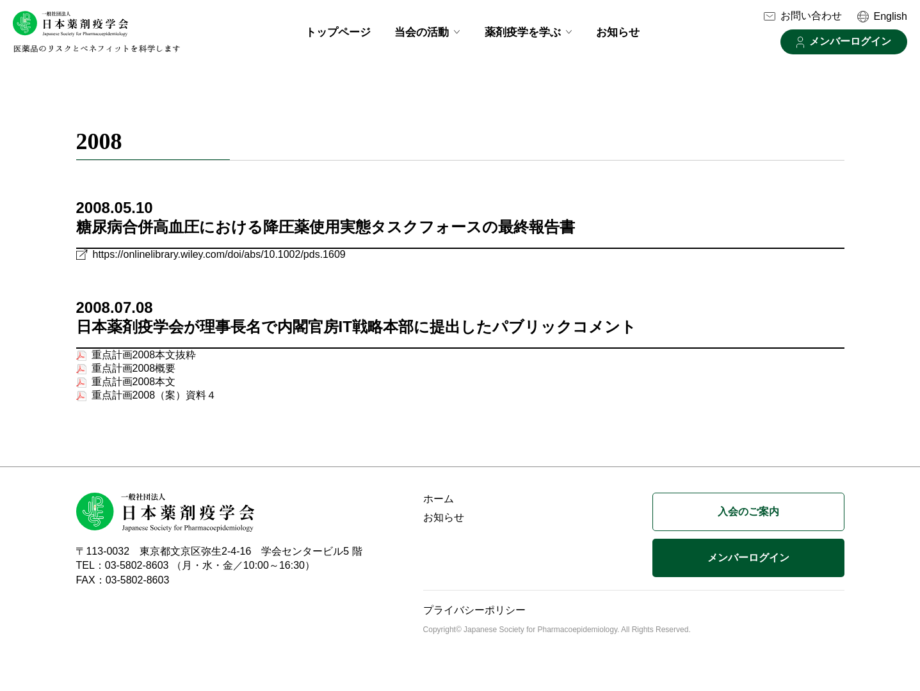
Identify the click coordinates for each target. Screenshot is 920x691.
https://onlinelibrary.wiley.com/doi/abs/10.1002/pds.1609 (219, 260)
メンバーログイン (850, 41)
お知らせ (618, 32)
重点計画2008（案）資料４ (154, 400)
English (890, 16)
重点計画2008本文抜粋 (144, 360)
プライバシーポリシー (474, 615)
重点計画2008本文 (134, 387)
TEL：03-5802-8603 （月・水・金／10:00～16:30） (195, 571)
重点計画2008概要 (134, 374)
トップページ (338, 32)
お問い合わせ (811, 15)
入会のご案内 (748, 517)
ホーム (438, 504)
